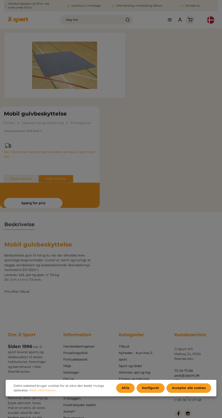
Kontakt (69, 316)
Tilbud (124, 277)
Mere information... (43, 390)
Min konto (71, 322)
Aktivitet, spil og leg (134, 303)
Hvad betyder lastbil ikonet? (79, 338)
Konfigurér (151, 388)
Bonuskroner (73, 348)
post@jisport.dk (187, 306)
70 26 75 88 (183, 301)
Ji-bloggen (72, 329)
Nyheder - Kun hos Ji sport (135, 286)
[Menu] (169, 20)
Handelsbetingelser (79, 277)
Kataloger (71, 303)
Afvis (126, 388)
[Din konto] (179, 20)
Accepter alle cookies (189, 388)
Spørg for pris (161, 133)
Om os (68, 309)
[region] (64, 65)
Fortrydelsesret (75, 290)
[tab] (19, 155)
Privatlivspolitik (75, 283)
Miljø (67, 296)
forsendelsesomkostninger (108, 407)
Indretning (127, 322)
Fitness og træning (134, 309)
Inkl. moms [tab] (185, 109)
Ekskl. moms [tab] (150, 109)
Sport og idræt (130, 296)
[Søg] (126, 20)
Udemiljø (126, 316)
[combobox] (90, 20)
